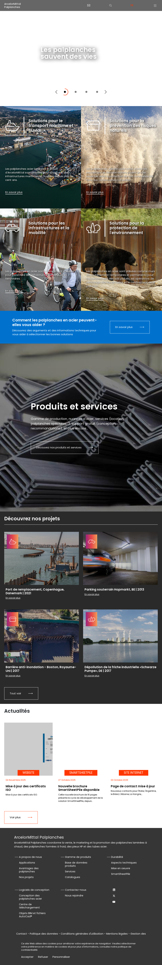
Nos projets (26, 877)
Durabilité (117, 857)
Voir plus (15, 817)
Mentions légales (117, 933)
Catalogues (72, 877)
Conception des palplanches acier (30, 897)
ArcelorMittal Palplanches (12, 5)
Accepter (27, 956)
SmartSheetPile (120, 874)
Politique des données (44, 933)
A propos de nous (30, 857)
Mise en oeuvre (120, 868)
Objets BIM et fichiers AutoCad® (32, 914)
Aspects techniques (124, 862)
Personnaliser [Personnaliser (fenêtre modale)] (61, 956)
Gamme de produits (78, 857)
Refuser (43, 956)
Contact (21, 933)
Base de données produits (76, 864)
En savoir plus (54, 74)
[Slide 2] (75, 91)
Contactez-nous (75, 890)
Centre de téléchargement (29, 906)
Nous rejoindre (74, 895)
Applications (27, 862)
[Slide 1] (64, 91)
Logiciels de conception (34, 890)
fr (132, 5)
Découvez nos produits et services (59, 447)
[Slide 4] (97, 91)
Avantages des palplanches (29, 870)
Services (70, 871)
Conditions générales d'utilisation (82, 933)
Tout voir (15, 693)
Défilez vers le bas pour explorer (127, 98)
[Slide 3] (86, 91)
